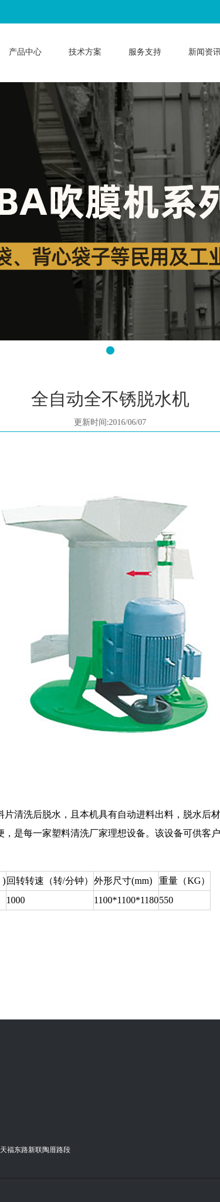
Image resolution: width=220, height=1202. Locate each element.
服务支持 (144, 52)
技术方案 (85, 52)
